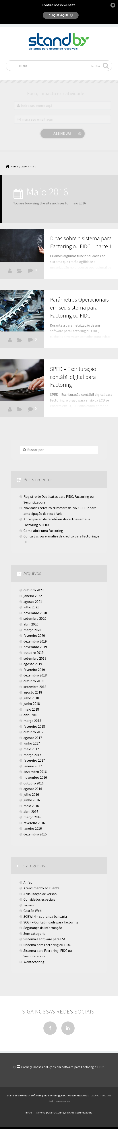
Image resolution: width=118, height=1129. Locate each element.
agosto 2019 (32, 664)
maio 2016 (31, 806)
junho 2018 (31, 703)
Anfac (27, 882)
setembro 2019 (34, 658)
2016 (24, 166)
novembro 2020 (35, 613)
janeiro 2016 (32, 828)
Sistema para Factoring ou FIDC (47, 945)
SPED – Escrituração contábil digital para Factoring (73, 376)
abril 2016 (30, 811)
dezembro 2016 (35, 771)
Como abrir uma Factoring (43, 530)
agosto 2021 (32, 601)
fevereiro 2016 (34, 823)
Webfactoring (33, 962)
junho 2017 (31, 743)
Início (28, 1112)
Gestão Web (32, 910)
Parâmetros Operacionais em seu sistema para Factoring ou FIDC (79, 307)
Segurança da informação (42, 927)
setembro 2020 (34, 618)
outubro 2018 (33, 681)
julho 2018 (31, 698)
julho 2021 (31, 607)
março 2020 (32, 630)
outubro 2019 (33, 652)
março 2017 (32, 755)
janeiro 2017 (32, 766)
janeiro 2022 (32, 596)
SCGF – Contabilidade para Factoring (50, 922)
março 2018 (32, 720)
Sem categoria (34, 933)
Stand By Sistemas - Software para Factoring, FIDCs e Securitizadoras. (48, 1095)
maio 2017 (31, 749)
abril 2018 (30, 715)
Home (14, 166)
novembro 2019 (35, 647)
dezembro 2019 (35, 641)
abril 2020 (30, 624)
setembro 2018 (34, 686)
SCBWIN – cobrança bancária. (45, 916)
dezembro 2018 (35, 675)
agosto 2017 (32, 737)
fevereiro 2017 (34, 760)
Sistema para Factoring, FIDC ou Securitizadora (47, 953)
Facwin (19, 271)
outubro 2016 (33, 783)
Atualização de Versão (40, 894)
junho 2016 (31, 800)
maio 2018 (31, 709)
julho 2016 (31, 794)
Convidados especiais (39, 899)
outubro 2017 (33, 732)
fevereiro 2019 (34, 669)
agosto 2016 (32, 788)
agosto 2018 (32, 692)
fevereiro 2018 (34, 726)
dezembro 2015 (35, 834)
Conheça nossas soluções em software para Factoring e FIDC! (62, 1066)
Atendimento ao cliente (41, 888)
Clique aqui (58, 15)
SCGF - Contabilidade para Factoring (19, 410)
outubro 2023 (33, 590)
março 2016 (32, 817)
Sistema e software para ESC (44, 939)
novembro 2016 (35, 777)
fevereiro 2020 (34, 635)
